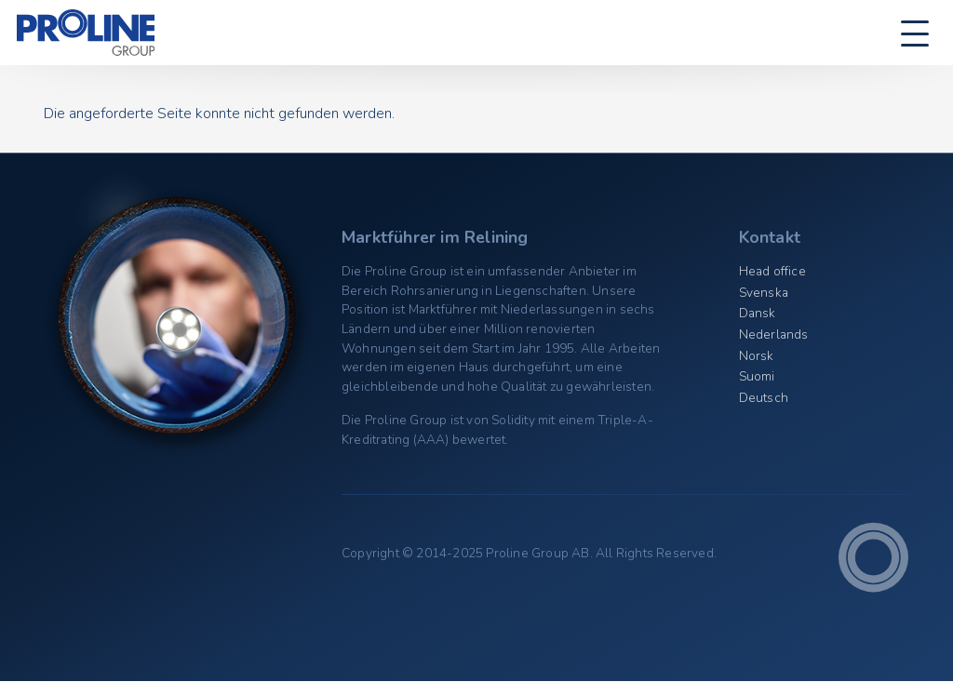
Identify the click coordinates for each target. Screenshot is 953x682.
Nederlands (774, 334)
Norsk (756, 356)
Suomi (757, 376)
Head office (772, 271)
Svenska (763, 292)
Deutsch (763, 398)
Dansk (757, 313)
